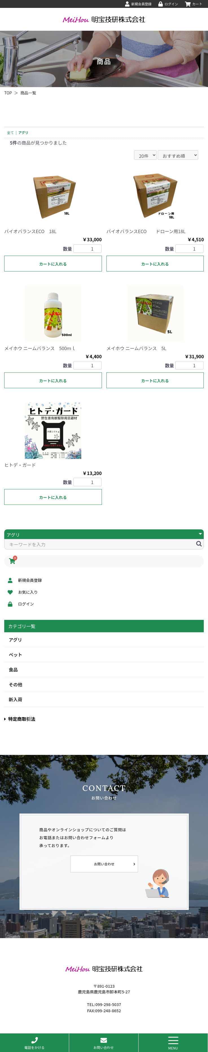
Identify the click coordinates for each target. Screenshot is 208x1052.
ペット (15, 654)
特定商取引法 (19, 718)
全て (10, 132)
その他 (15, 684)
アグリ (15, 639)
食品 (13, 669)
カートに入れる (53, 264)
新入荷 (15, 699)
